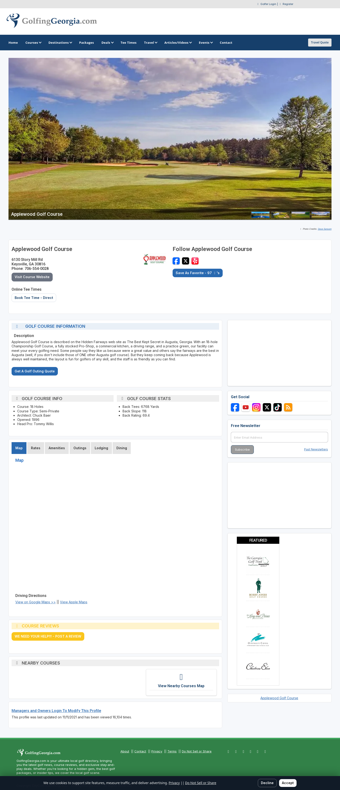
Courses (33, 42)
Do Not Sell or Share (197, 751)
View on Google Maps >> (35, 602)
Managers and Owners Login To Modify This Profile (56, 710)
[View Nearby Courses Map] (181, 682)
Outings (79, 448)
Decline (267, 783)
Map (19, 448)
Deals (107, 42)
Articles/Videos (177, 42)
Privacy (156, 751)
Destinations (60, 42)
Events (205, 42)
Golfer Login (268, 4)
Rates (35, 448)
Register (288, 4)
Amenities (57, 448)
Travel (150, 42)
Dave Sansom (325, 229)
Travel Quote (320, 42)
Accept (288, 783)
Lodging (101, 448)
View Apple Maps (73, 602)
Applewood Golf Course (279, 698)
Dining (121, 448)
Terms (172, 751)
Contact (140, 751)
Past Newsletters (316, 449)
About (124, 751)
